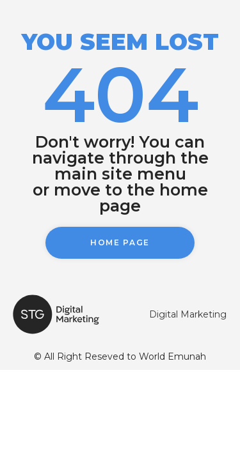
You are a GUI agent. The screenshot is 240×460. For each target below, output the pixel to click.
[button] (120, 243)
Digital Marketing (188, 314)
